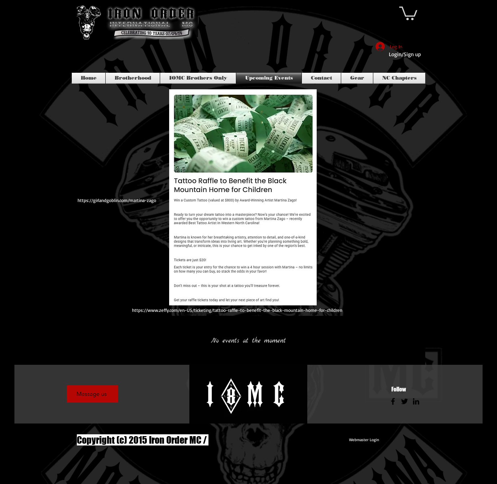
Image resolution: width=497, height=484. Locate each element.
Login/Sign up (405, 54)
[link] (408, 12)
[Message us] (92, 394)
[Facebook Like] (91, 58)
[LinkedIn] (416, 401)
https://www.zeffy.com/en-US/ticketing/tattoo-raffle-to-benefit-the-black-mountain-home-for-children (237, 310)
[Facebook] (392, 401)
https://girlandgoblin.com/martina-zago (117, 200)
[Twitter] (404, 401)
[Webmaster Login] (364, 440)
